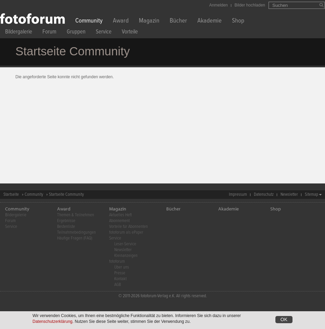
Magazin (149, 21)
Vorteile (130, 32)
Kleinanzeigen (126, 256)
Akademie (209, 21)
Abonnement (119, 221)
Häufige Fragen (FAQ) (74, 238)
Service (104, 32)
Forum (49, 32)
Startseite (11, 194)
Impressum (238, 194)
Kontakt (120, 279)
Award (121, 21)
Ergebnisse (66, 221)
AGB (117, 285)
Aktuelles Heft (120, 215)
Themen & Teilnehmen (75, 215)
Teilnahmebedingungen (76, 232)
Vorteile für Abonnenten (128, 227)
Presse (119, 273)
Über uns (121, 267)
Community (89, 21)
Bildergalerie (18, 32)
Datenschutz (264, 194)
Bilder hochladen (250, 5)
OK (284, 319)
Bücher (178, 21)
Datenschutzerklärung (52, 321)
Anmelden (218, 5)
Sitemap (311, 194)
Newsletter (289, 194)
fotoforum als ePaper (126, 232)
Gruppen (76, 32)
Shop (238, 21)
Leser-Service (125, 244)
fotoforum (117, 261)
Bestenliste (66, 227)
